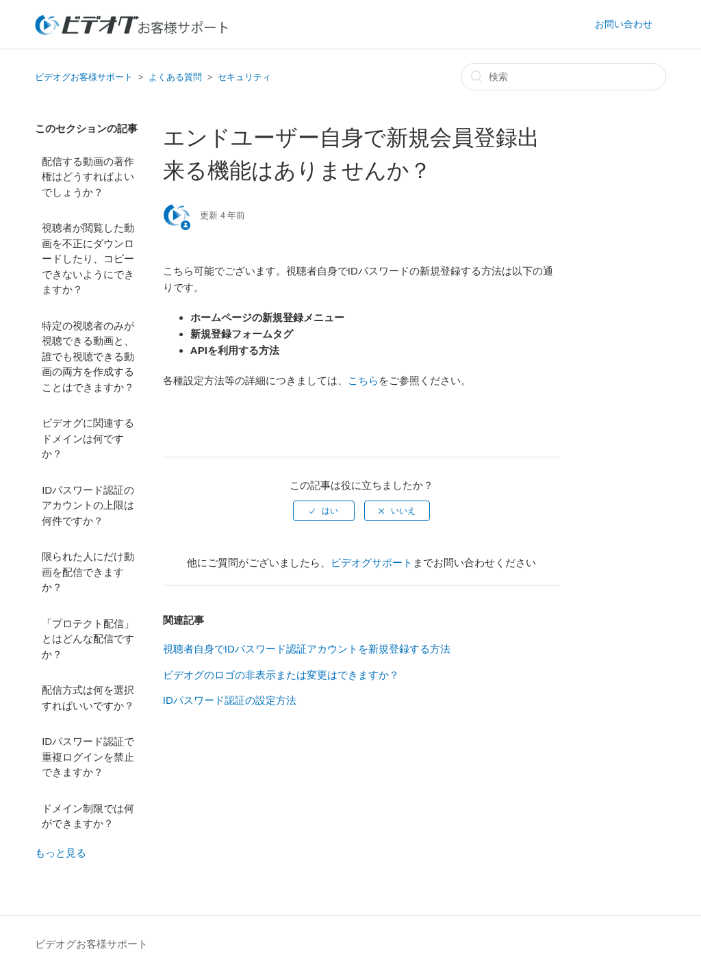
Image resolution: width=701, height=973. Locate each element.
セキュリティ (244, 77)
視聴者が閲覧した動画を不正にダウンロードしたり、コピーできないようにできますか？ (88, 258)
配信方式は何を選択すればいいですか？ (88, 697)
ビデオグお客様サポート (84, 77)
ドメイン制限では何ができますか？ (88, 816)
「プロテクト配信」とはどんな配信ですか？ (88, 639)
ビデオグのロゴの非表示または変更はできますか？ (281, 675)
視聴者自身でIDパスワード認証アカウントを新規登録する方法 (306, 649)
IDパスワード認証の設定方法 (229, 700)
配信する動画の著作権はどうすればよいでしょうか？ (88, 176)
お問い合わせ (623, 23)
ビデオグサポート (372, 562)
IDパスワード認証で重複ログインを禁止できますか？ (88, 756)
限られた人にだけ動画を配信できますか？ (88, 572)
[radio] (324, 511)
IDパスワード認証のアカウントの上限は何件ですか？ (88, 505)
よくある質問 (175, 77)
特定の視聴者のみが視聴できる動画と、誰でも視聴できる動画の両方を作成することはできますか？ (88, 356)
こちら (363, 380)
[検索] (563, 76)
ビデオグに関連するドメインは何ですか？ (88, 438)
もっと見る (60, 853)
